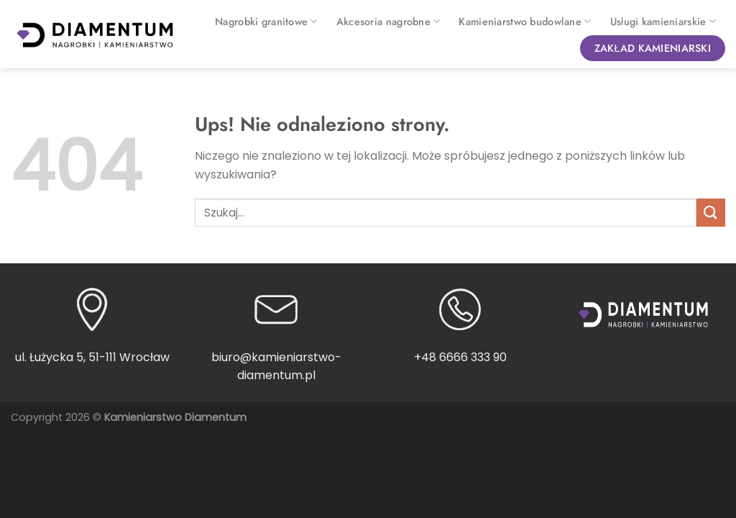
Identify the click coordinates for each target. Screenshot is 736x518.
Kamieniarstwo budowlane (525, 21)
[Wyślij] (710, 213)
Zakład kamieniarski (652, 48)
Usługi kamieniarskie (663, 21)
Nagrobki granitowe (266, 21)
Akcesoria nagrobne (388, 21)
